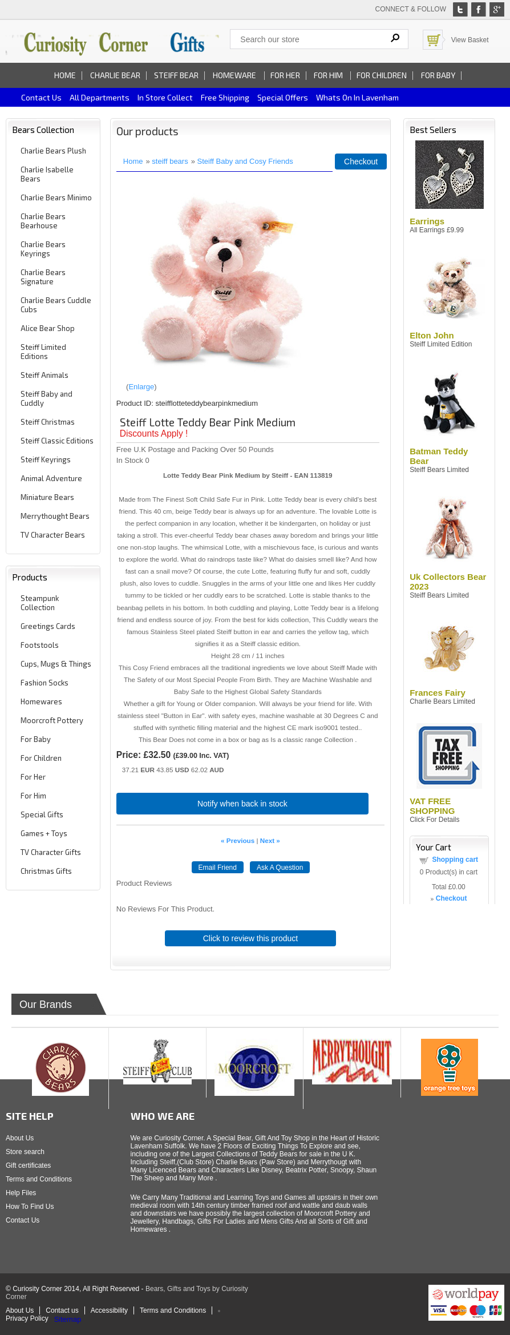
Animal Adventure (51, 478)
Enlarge (141, 386)
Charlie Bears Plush (53, 150)
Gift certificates (28, 1165)
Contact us (41, 97)
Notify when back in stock (242, 803)
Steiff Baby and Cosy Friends (245, 161)
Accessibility (109, 1310)
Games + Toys (44, 833)
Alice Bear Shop (48, 328)
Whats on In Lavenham (357, 97)
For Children (382, 75)
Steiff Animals (44, 375)
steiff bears (170, 161)
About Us (20, 1138)
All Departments (99, 97)
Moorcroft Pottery (52, 720)
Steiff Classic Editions (57, 440)
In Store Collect (165, 97)
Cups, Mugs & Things (56, 663)
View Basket (470, 40)
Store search (25, 1152)
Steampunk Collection (40, 603)
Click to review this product (250, 938)
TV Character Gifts (51, 852)
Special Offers (282, 97)
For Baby (438, 75)
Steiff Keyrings (46, 459)
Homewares (41, 701)
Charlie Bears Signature (43, 277)
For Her (285, 75)
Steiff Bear (176, 75)
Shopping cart (455, 860)
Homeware (234, 75)
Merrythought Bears (55, 516)
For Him (329, 75)
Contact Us (22, 1220)
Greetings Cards (48, 626)
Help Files (21, 1193)
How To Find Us (30, 1207)
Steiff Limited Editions (43, 351)
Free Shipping (225, 97)
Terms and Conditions (39, 1179)
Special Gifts (42, 814)
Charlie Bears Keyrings (43, 249)
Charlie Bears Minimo (56, 197)
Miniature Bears (47, 497)
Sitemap (68, 1319)
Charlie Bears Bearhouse (43, 221)
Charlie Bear (115, 75)
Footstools (40, 645)
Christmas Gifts (46, 871)
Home (65, 75)
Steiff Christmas (48, 421)
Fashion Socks (44, 682)
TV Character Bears (53, 534)
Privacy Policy (27, 1318)
